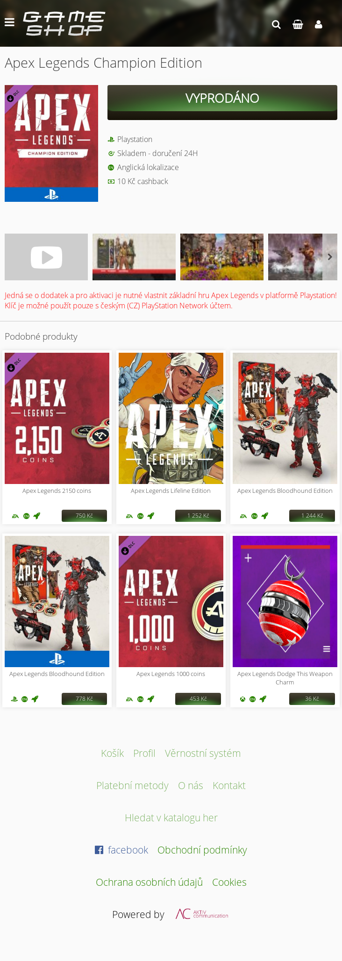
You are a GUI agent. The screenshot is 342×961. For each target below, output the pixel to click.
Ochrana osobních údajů (149, 882)
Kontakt (229, 785)
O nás (190, 785)
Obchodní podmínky (202, 849)
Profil (144, 753)
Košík (112, 753)
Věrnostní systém (203, 753)
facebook (121, 849)
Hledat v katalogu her (171, 817)
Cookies (229, 882)
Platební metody (132, 785)
